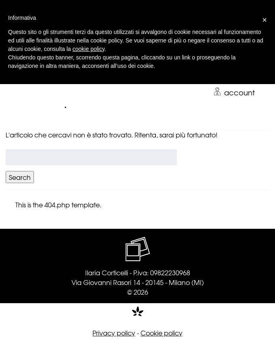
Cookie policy (162, 333)
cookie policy (89, 49)
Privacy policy (113, 333)
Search (20, 177)
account (234, 92)
